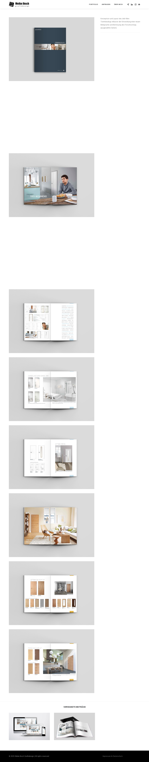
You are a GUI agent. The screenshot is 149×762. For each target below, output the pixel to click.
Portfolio (93, 4)
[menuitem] (93, 4)
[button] (128, 4)
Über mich (118, 4)
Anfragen (106, 4)
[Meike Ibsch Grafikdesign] (20, 4)
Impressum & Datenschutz (113, 756)
